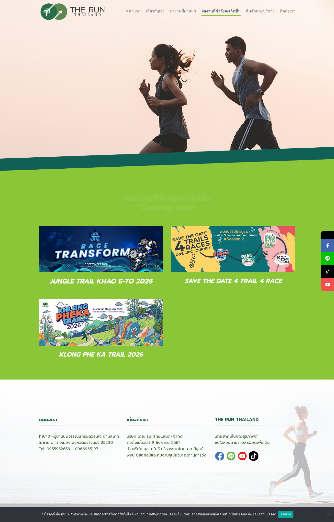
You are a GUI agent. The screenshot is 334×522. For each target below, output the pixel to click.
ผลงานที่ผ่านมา (183, 11)
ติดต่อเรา (287, 11)
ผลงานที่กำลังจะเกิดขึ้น (221, 11)
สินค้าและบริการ (260, 11)
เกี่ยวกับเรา (155, 11)
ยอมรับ (286, 514)
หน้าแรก (133, 11)
